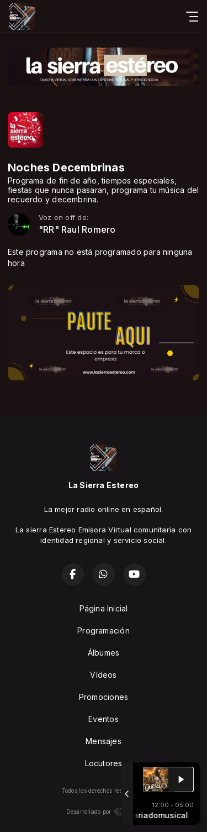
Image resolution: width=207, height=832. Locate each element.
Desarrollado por (103, 811)
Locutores (104, 763)
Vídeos (103, 674)
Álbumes (103, 652)
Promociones (103, 697)
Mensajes (103, 741)
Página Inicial (103, 608)
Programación (103, 630)
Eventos (103, 719)
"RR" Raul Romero (77, 229)
